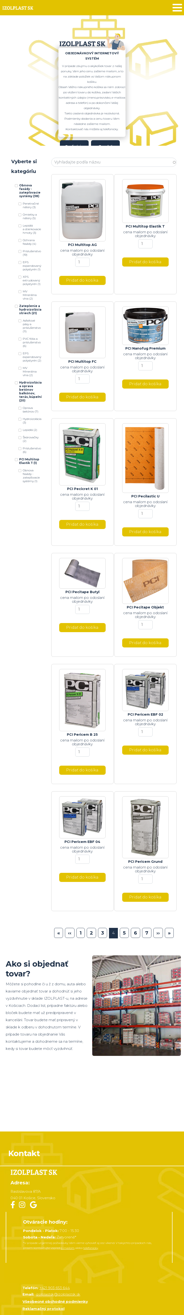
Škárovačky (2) (31, 439)
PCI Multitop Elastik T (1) (29, 461)
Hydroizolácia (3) (32, 420)
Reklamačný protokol (43, 1308)
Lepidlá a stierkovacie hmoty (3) (32, 229)
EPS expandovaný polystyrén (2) (32, 356)
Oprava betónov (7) (30, 409)
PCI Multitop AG (82, 245)
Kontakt (24, 1153)
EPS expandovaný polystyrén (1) (32, 265)
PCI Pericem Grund (145, 861)
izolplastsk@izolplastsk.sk (58, 1294)
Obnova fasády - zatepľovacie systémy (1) (31, 475)
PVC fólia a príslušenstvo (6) (32, 342)
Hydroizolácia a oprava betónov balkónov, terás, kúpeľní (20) (30, 391)
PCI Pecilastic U (145, 496)
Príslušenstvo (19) (32, 252)
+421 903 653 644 (54, 1288)
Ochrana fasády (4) (29, 241)
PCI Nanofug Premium (145, 348)
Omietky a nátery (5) (30, 216)
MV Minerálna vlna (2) (30, 295)
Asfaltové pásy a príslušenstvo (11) (32, 326)
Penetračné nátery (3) (31, 205)
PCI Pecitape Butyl (82, 592)
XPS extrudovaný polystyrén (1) (31, 280)
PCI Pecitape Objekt (145, 607)
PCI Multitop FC (82, 361)
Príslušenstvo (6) (32, 450)
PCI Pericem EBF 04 (82, 842)
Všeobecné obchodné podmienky (55, 1301)
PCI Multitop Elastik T (145, 226)
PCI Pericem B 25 (82, 734)
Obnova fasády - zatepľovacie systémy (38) (29, 191)
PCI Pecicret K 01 (82, 489)
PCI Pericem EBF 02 (145, 714)
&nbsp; (92, 1099)
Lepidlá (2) (30, 430)
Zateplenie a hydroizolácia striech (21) (30, 309)
